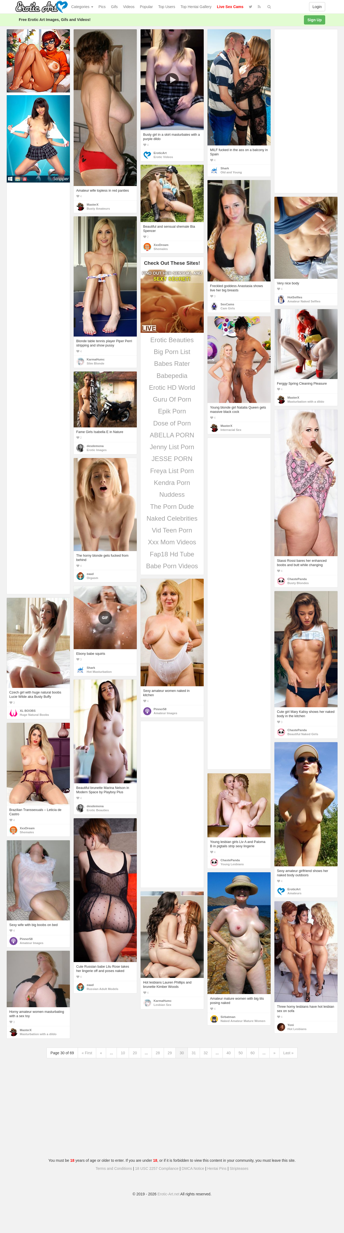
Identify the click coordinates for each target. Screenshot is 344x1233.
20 (135, 1053)
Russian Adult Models (103, 989)
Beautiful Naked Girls (303, 734)
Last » (288, 1053)
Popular (146, 7)
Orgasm (92, 578)
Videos (129, 7)
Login (317, 7)
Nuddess (172, 494)
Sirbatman (228, 1016)
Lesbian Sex (162, 1004)
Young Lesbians (232, 864)
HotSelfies (295, 297)
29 (170, 1053)
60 (252, 1053)
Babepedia (172, 375)
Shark (225, 168)
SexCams (227, 304)
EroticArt (160, 153)
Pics (102, 7)
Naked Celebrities (171, 518)
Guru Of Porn (172, 399)
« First (87, 1053)
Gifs (114, 7)
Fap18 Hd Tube (172, 554)
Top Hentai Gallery (196, 7)
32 (206, 1053)
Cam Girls (228, 308)
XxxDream (161, 244)
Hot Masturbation (99, 671)
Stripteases (239, 1168)
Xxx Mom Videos (172, 542)
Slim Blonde (95, 363)
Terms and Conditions (114, 1168)
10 (123, 1053)
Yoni (291, 1025)
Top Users (166, 7)
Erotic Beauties (172, 340)
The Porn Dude (172, 506)
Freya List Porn (172, 470)
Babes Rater (172, 363)
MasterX (93, 204)
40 (229, 1053)
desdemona (95, 446)
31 (194, 1053)
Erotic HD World (172, 387)
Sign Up (314, 20)
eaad (90, 574)
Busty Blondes (298, 583)
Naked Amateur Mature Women (243, 1021)
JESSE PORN (172, 458)
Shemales (161, 249)
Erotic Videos (163, 157)
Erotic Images (97, 450)
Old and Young (231, 172)
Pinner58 (160, 709)
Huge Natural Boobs (34, 714)
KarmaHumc (96, 359)
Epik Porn (172, 411)
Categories (82, 7)
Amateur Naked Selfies (304, 301)
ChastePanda (297, 579)
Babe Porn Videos (172, 566)
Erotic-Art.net (168, 1194)
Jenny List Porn (172, 447)
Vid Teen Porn (172, 530)
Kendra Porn (172, 482)
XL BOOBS (28, 710)
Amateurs (295, 893)
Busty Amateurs (98, 208)
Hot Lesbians (297, 1029)
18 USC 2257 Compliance (157, 1168)
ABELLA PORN (172, 435)
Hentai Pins (217, 1168)
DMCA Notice (193, 1168)
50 (240, 1053)
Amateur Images (165, 713)
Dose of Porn (172, 423)
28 (158, 1053)
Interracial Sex (231, 429)
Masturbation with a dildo (306, 401)
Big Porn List (172, 351)
